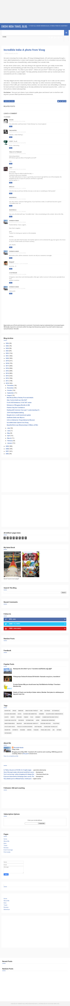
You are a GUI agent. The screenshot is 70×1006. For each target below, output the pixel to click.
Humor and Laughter (10, 720)
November (10, 388)
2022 (7, 353)
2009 (7, 446)
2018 (7, 363)
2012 (7, 378)
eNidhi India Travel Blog (14, 26)
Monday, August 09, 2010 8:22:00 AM (17, 222)
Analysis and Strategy (32, 710)
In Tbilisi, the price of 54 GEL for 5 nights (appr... (18, 770)
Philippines (56, 723)
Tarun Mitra (13, 130)
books (19, 714)
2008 (7, 449)
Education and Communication (54, 714)
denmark (41, 714)
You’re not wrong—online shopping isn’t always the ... (19, 774)
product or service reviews (24, 726)
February (10, 440)
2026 (7, 343)
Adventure (7, 710)
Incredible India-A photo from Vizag (24, 49)
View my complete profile (11, 756)
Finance (26, 717)
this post (25, 753)
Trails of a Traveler (15, 152)
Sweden (29, 730)
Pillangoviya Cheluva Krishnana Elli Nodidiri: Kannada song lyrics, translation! (36, 676)
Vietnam (59, 730)
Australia (47, 710)
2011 (7, 381)
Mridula (11, 186)
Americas (20, 710)
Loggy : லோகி (13, 141)
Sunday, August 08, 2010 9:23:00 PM (17, 121)
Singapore (7, 730)
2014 (7, 373)
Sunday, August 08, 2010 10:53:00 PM (17, 169)
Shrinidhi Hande (14, 220)
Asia (41, 710)
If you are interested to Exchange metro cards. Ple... (19, 776)
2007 (7, 451)
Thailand (36, 730)
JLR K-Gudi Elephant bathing (15, 412)
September (10, 393)
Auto (5, 843)
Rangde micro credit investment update (19, 415)
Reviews (6, 847)
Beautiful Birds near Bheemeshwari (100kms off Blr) (22, 425)
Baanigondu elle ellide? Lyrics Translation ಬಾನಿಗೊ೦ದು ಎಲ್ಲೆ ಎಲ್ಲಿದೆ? (32, 668)
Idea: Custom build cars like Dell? (17, 400)
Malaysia (19, 723)
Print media (7, 852)
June (8, 430)
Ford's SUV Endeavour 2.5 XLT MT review (19, 402)
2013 (7, 375)
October (9, 390)
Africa (14, 710)
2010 (7, 383)
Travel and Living (9, 101)
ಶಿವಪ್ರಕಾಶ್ (11, 262)
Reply (11, 126)
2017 (7, 366)
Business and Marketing (30, 714)
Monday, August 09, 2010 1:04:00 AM (17, 199)
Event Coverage (8, 850)
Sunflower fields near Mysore (15, 417)
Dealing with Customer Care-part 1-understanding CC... (23, 410)
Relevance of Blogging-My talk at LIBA (18, 405)
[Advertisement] (11, 11)
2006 (7, 453)
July (8, 428)
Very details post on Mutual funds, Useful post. (18, 778)
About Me (6, 841)
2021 (7, 356)
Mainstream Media (9, 723)
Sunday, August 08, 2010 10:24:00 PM (17, 142)
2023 (7, 351)
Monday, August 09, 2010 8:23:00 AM (17, 252)
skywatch (15, 730)
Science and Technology (50, 726)
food (31, 717)
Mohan (11, 119)
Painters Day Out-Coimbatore (16, 407)
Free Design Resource (32, 1003)
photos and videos (10, 726)
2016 (7, 368)
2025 (7, 346)
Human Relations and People (50, 717)
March (9, 438)
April (8, 435)
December (10, 385)
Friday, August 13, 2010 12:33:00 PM (17, 288)
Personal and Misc (45, 723)
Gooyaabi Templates (53, 1003)
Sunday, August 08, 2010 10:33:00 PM (17, 153)
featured (19, 717)
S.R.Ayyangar (13, 272)
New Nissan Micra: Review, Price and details (20, 397)
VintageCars (8, 733)
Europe (6, 717)
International (30, 720)
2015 (7, 371)
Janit (10, 167)
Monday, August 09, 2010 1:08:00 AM (17, 211)
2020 (7, 358)
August (9, 395)
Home (4, 37)
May (8, 433)
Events (12, 717)
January (9, 443)
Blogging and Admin (10, 714)
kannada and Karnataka (48, 720)
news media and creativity (31, 723)
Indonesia (21, 720)
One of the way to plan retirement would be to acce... (19, 772)
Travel (5, 845)
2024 (7, 348)
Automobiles (55, 710)
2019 (7, 361)
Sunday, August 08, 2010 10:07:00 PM (17, 132)
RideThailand (38, 726)
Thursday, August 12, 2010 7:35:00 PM (17, 274)
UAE (53, 730)
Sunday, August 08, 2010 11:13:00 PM (17, 188)
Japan (37, 720)
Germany (37, 717)
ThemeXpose (20, 1003)
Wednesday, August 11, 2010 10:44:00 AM (18, 263)
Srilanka (22, 730)
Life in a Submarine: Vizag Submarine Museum (21, 420)
